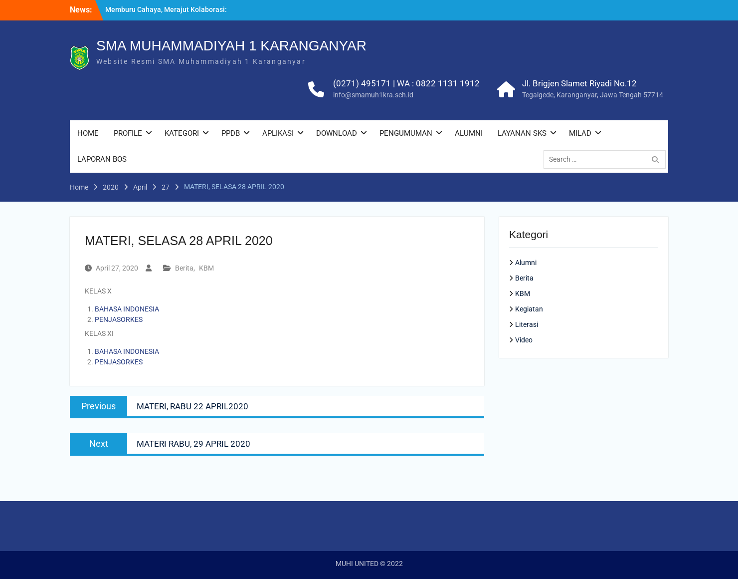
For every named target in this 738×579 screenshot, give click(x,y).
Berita (184, 268)
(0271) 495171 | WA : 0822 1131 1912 (406, 83)
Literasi (526, 324)
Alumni (526, 263)
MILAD (580, 133)
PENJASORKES (119, 319)
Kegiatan (529, 309)
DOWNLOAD (336, 133)
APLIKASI (278, 133)
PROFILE (128, 133)
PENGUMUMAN (405, 133)
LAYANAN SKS (522, 133)
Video (524, 340)
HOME (88, 133)
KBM (206, 268)
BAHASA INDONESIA (127, 309)
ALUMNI (469, 133)
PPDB (230, 133)
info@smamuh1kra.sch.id (373, 95)
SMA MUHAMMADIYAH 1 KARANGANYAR (231, 45)
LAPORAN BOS (102, 159)
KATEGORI (182, 133)
